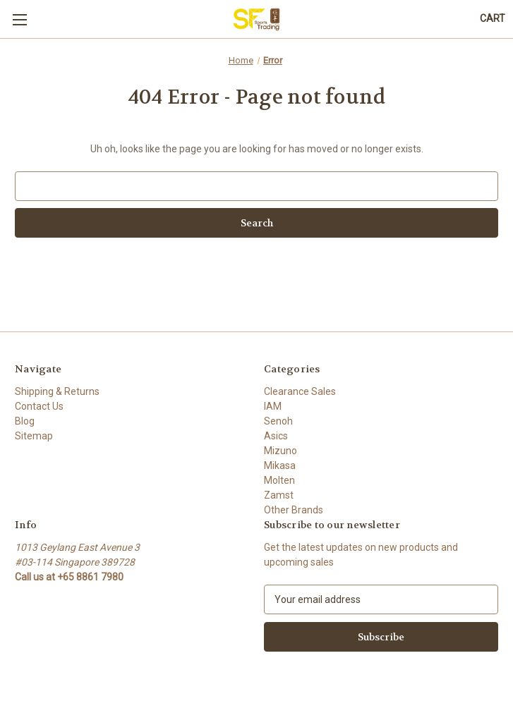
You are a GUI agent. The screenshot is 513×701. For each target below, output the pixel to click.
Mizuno (280, 450)
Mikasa (280, 465)
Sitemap (34, 435)
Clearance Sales (300, 391)
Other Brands (293, 510)
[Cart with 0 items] (492, 18)
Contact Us (39, 406)
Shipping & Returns (57, 391)
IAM (273, 406)
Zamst (279, 495)
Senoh (278, 421)
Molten (279, 480)
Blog (25, 421)
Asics (276, 435)
